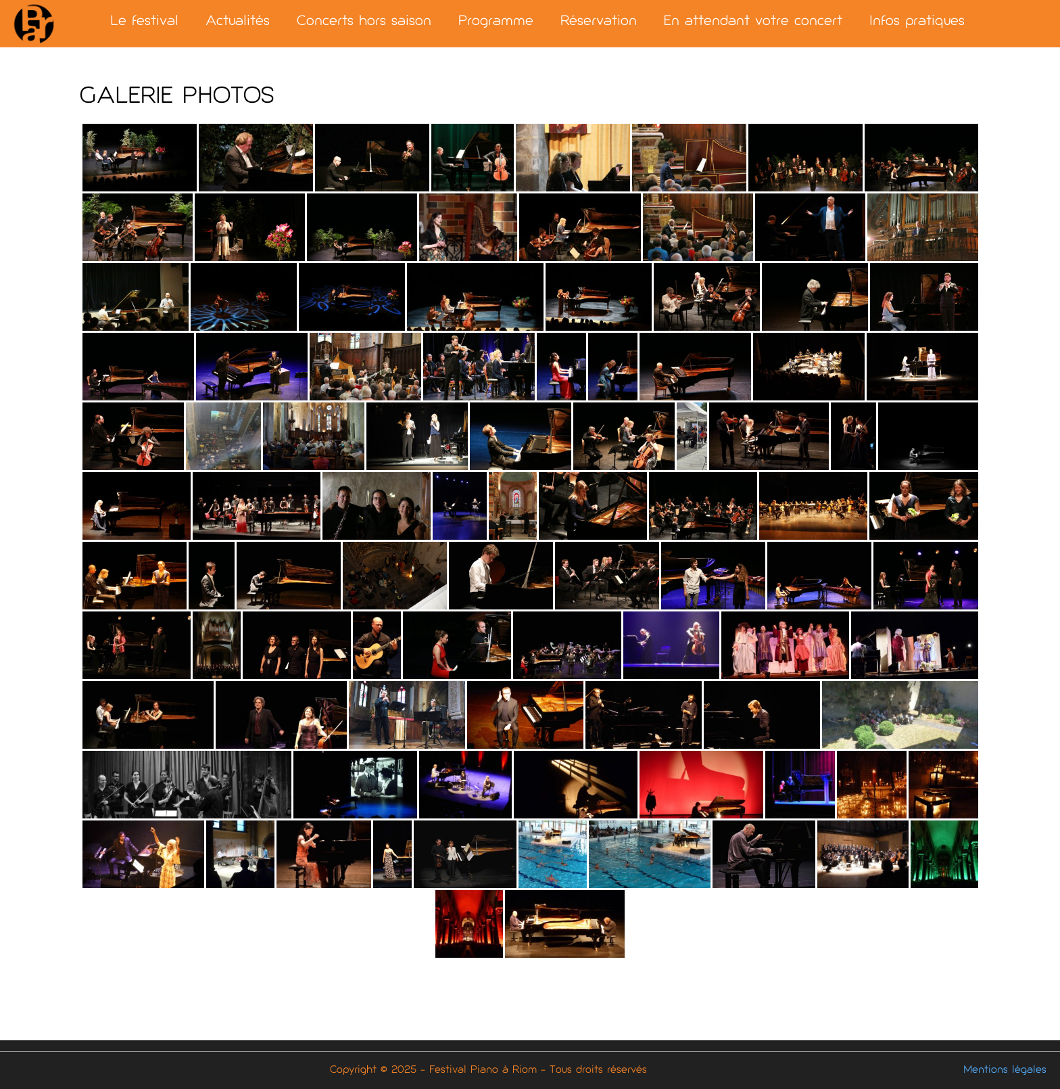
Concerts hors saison (364, 22)
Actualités (238, 22)
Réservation (598, 22)
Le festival (144, 22)
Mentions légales (1004, 1070)
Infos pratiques (917, 22)
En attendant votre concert (753, 22)
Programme (495, 22)
